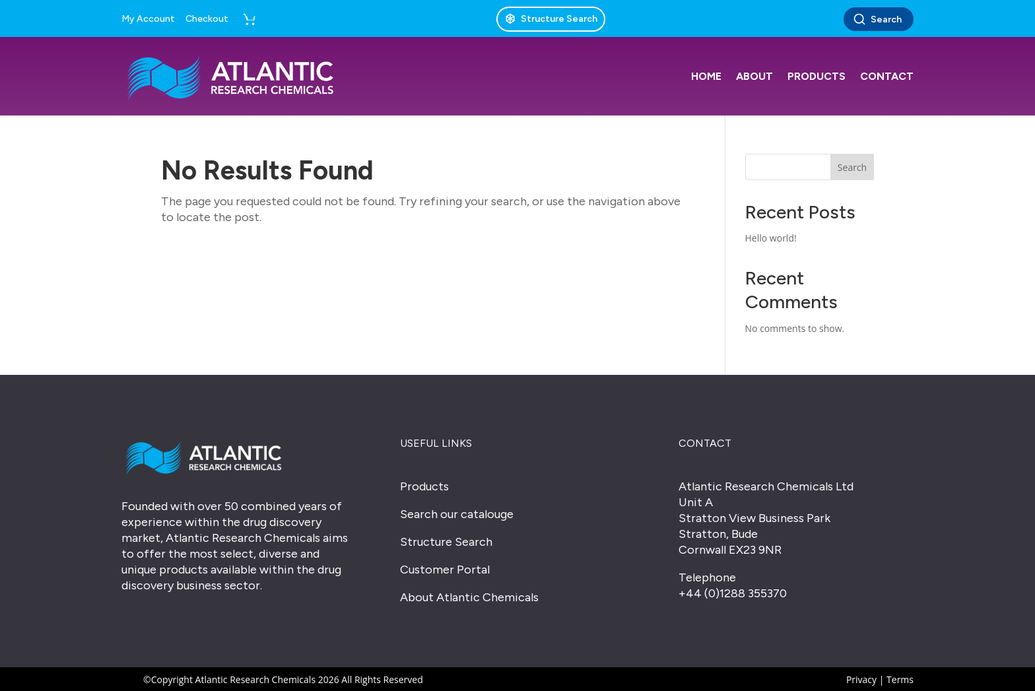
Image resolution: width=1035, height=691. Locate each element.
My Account (148, 19)
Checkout (206, 19)
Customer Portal (445, 569)
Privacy (861, 679)
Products (816, 76)
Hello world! (771, 238)
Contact (887, 76)
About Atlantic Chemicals (469, 597)
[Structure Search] (550, 19)
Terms (900, 679)
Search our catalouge (457, 514)
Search (877, 19)
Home (706, 76)
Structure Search (446, 542)
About (754, 76)
